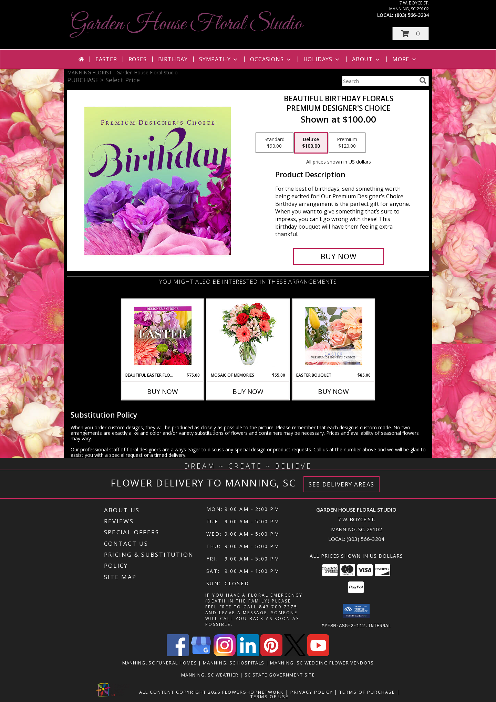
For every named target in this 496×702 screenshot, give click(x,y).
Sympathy (219, 59)
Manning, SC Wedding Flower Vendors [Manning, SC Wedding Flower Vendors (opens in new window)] (322, 662)
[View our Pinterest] (271, 654)
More (404, 59)
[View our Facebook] (178, 654)
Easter (106, 59)
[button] (410, 33)
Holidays (322, 59)
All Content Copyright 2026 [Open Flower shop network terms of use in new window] (179, 692)
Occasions (271, 59)
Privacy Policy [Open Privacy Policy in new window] (311, 692)
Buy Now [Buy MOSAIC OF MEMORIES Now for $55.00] (248, 391)
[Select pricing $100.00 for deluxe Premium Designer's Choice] (311, 143)
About (366, 59)
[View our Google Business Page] (201, 654)
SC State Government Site (280, 674)
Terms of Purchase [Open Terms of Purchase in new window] (367, 692)
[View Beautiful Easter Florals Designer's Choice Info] (163, 336)
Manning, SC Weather (210, 674)
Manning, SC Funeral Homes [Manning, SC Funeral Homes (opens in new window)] (159, 662)
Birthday (173, 59)
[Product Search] (379, 81)
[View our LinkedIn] (248, 654)
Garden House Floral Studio (186, 24)
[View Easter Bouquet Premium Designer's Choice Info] (333, 335)
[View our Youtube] (318, 654)
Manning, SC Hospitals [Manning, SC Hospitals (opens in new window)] (233, 662)
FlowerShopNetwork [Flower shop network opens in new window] (253, 692)
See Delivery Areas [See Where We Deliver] (341, 484)
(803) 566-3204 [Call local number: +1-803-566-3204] (412, 15)
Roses (137, 59)
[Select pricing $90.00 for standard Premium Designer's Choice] (274, 143)
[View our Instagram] (225, 654)
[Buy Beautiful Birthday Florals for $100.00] (338, 256)
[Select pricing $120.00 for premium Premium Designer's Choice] (347, 143)
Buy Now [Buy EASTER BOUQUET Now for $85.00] (333, 391)
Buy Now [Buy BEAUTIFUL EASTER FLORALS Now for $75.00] (162, 391)
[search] (422, 80)
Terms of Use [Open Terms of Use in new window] (269, 696)
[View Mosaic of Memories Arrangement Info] (248, 336)
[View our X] (295, 654)
